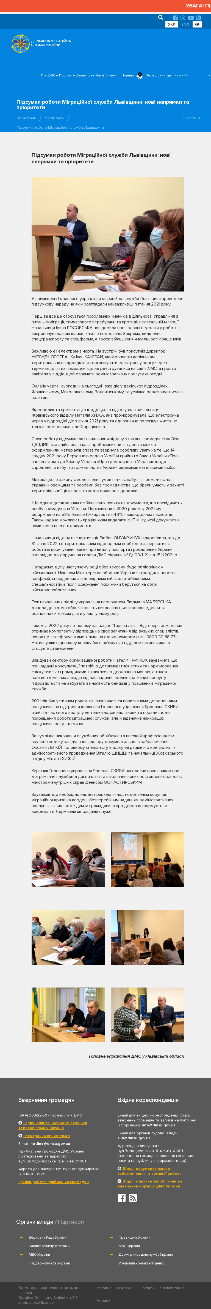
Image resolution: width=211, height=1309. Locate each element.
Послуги (65, 75)
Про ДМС (48, 75)
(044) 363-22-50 (32, 1115)
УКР (171, 24)
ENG (185, 24)
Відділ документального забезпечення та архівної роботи (150, 1171)
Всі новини (26, 118)
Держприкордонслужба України (146, 1254)
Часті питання (107, 75)
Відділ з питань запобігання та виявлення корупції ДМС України (150, 1184)
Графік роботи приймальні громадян (53, 1181)
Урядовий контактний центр (142, 1263)
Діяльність (84, 75)
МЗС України (129, 1246)
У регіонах (54, 118)
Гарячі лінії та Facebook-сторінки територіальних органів (52, 1125)
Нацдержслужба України (49, 1263)
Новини (127, 75)
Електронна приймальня (46, 1136)
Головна (104, 1288)
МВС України (39, 1254)
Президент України (135, 1237)
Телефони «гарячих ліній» (167, 75)
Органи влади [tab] (34, 1222)
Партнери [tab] (71, 1222)
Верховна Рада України (48, 1237)
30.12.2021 (191, 118)
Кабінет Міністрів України (50, 1246)
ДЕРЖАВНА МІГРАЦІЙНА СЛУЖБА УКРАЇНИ (51, 43)
